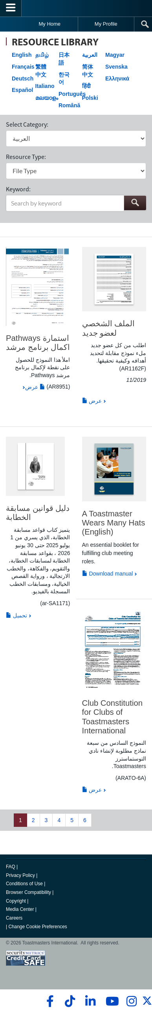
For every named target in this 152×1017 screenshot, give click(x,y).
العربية (89, 55)
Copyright (16, 901)
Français (23, 67)
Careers (14, 918)
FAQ (10, 866)
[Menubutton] (11, 8)
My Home (49, 24)
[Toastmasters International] (76, 8)
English (22, 55)
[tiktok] (70, 1001)
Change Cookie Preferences (37, 926)
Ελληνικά (117, 78)
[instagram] (131, 1001)
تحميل (16, 615)
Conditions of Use (24, 883)
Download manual (107, 573)
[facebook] (49, 1001)
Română (69, 105)
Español (22, 90)
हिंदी (86, 86)
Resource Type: (26, 157)
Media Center (20, 909)
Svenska (116, 67)
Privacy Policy (20, 875)
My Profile (106, 24)
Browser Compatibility (28, 892)
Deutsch (22, 78)
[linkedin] (90, 1001)
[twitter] (147, 1004)
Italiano (45, 86)
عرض (35, 387)
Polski (90, 98)
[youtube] (110, 1001)
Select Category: (27, 124)
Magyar (115, 55)
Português (72, 94)
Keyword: (18, 189)
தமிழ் (42, 55)
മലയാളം (46, 98)
